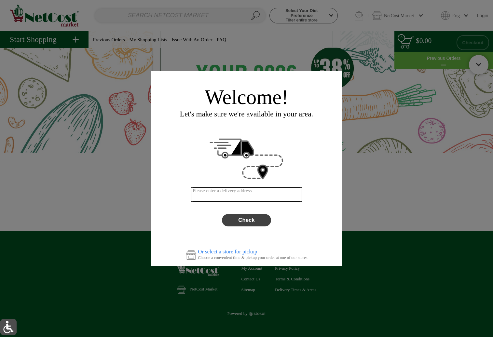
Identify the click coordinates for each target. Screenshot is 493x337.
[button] (8, 327)
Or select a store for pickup (227, 252)
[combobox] (246, 194)
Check (246, 220)
